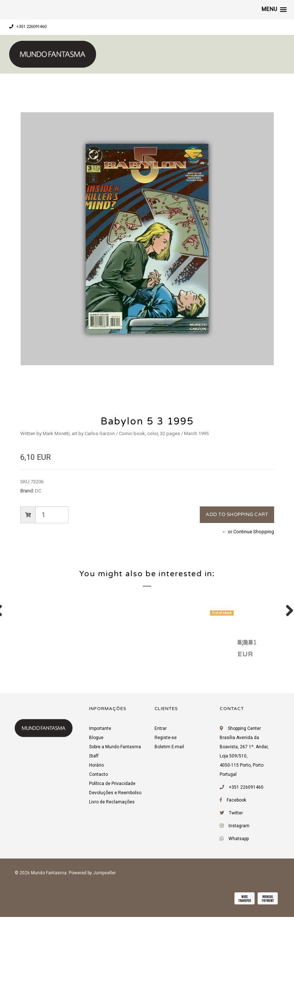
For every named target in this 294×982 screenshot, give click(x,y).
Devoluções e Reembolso (115, 885)
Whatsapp (239, 931)
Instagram (239, 918)
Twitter (236, 905)
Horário (96, 857)
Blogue (96, 830)
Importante (100, 821)
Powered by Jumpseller (92, 965)
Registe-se (166, 830)
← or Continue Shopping (248, 531)
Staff (94, 848)
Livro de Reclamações (112, 894)
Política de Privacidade (112, 876)
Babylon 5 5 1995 (157, 734)
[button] (274, 9)
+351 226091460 (27, 26)
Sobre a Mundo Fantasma (115, 839)
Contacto (98, 867)
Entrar (161, 821)
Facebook (236, 892)
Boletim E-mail (169, 839)
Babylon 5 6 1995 (50, 734)
